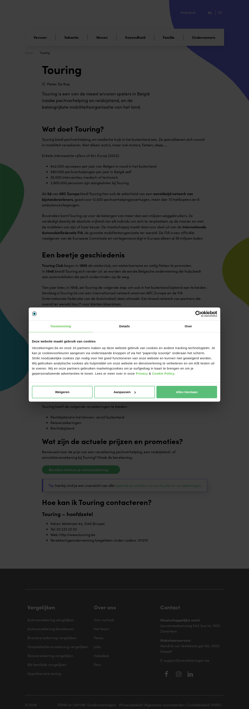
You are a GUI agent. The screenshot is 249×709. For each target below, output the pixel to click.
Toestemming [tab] (60, 326)
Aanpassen (125, 392)
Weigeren (62, 392)
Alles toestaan (187, 392)
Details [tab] (124, 326)
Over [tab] (188, 326)
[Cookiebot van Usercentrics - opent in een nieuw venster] (198, 314)
